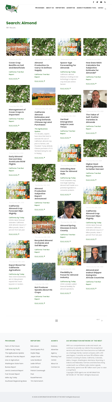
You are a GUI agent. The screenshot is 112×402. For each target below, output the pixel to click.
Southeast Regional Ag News (16, 381)
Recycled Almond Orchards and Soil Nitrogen (43, 243)
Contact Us (55, 367)
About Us (45, 9)
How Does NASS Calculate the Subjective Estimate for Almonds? (94, 67)
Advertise (68, 9)
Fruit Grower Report (12, 374)
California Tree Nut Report (15, 356)
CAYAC (100, 9)
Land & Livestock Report (14, 370)
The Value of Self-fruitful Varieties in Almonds (92, 118)
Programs (34, 9)
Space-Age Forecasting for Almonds (68, 65)
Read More (14, 78)
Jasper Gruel (35, 356)
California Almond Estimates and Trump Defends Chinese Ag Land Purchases (43, 118)
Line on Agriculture (12, 360)
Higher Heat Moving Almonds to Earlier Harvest (95, 166)
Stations (54, 346)
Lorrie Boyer (35, 367)
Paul (32, 374)
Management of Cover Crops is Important (17, 112)
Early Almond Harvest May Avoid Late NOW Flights (17, 160)
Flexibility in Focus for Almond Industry (69, 275)
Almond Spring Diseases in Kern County (68, 228)
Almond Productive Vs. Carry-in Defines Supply (43, 66)
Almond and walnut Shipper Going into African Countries (95, 274)
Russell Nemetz (36, 377)
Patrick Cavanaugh (38, 370)
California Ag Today (12, 349)
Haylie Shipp (35, 353)
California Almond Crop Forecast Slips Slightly (16, 210)
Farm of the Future (12, 346)
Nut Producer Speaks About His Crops (43, 290)
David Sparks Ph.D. (37, 349)
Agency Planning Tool (84, 9)
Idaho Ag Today (11, 377)
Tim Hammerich (37, 381)
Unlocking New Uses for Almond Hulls (68, 171)
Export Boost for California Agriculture (17, 267)
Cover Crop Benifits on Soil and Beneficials (17, 65)
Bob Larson (35, 346)
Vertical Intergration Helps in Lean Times (67, 123)
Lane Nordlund (36, 360)
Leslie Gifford (35, 363)
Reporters (56, 9)
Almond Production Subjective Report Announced (40, 193)
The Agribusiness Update (14, 353)
